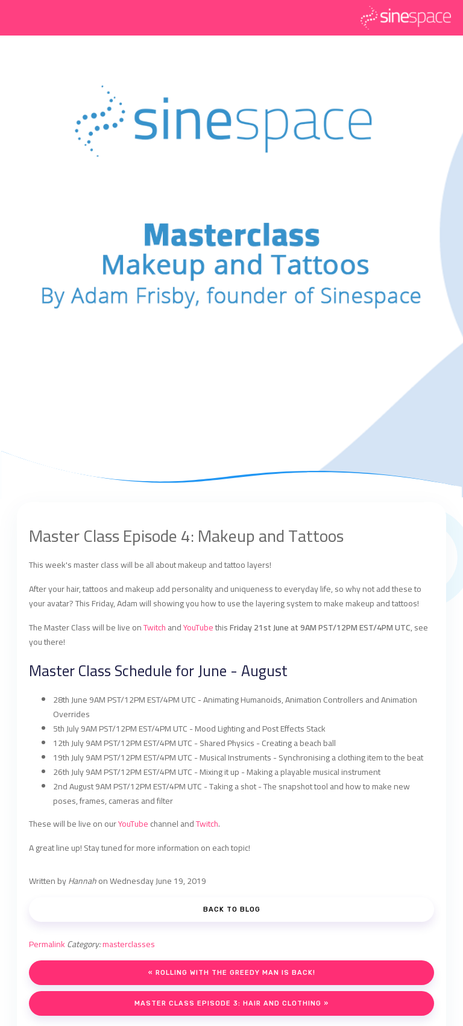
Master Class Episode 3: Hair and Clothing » (231, 1003)
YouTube (198, 627)
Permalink (47, 944)
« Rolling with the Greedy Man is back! (231, 973)
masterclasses (128, 944)
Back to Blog (231, 909)
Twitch (154, 627)
